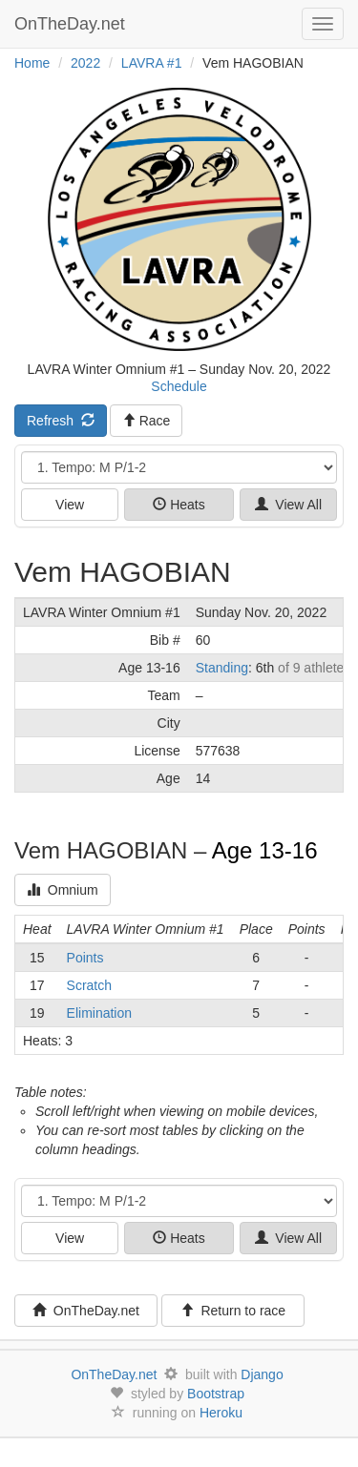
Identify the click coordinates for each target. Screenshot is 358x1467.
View (69, 504)
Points (85, 957)
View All (289, 504)
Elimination (99, 1013)
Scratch (89, 985)
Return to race (233, 1310)
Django (262, 1374)
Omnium (62, 890)
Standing (222, 667)
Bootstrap (215, 1393)
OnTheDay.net (72, 23)
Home (32, 63)
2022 (85, 63)
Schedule (178, 386)
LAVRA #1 (151, 63)
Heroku (221, 1412)
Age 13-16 (265, 850)
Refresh (61, 420)
